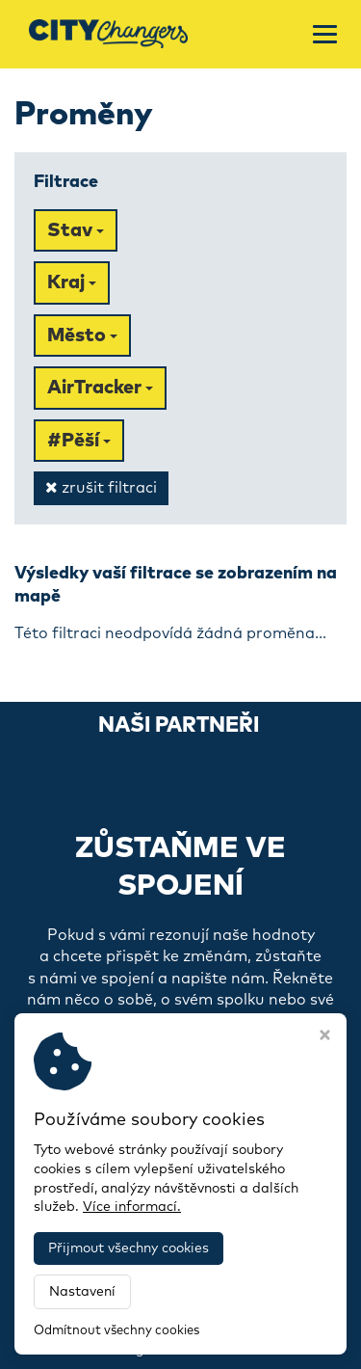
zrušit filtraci (101, 487)
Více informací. (132, 1207)
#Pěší (79, 440)
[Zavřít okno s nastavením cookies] (325, 1037)
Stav (75, 230)
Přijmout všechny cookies (128, 1248)
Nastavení (82, 1292)
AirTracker (100, 387)
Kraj (71, 282)
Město (82, 335)
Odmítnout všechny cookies (116, 1331)
